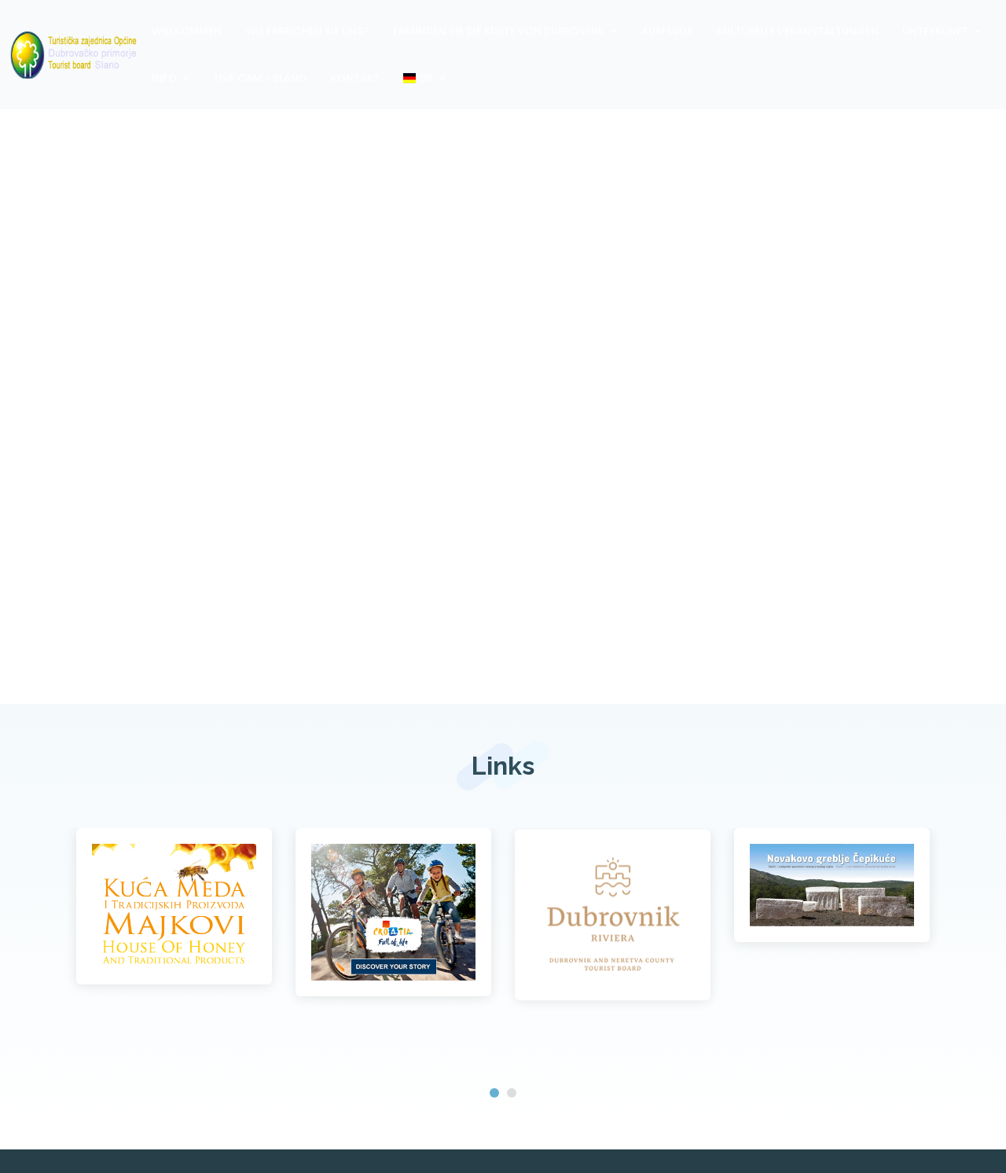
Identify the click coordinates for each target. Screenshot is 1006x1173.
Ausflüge (667, 31)
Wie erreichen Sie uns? (307, 31)
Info (164, 78)
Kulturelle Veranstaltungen (798, 31)
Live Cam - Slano (261, 78)
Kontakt (355, 78)
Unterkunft (935, 31)
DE (418, 78)
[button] (494, 1093)
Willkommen (187, 31)
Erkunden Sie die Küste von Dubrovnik (498, 31)
